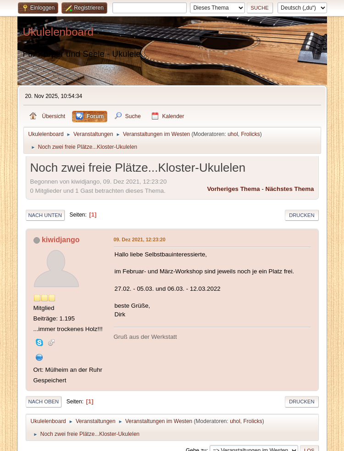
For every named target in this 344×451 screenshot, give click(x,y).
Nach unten (45, 215)
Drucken (301, 215)
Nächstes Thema (290, 188)
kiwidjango (61, 240)
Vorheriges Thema (233, 188)
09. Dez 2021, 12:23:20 (140, 239)
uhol (232, 134)
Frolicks (250, 134)
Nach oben (43, 401)
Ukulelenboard (58, 32)
